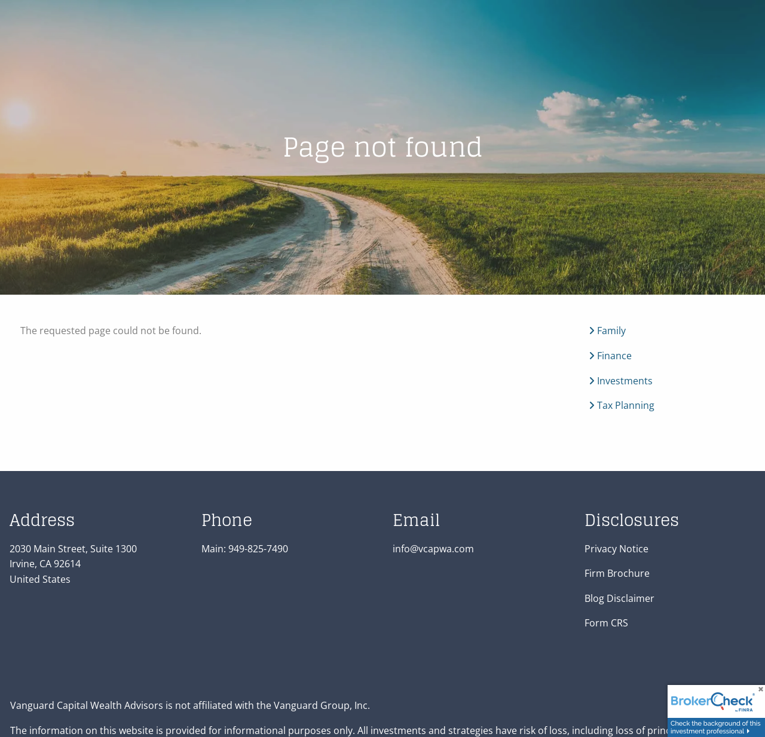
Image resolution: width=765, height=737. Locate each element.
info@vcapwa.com (433, 548)
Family (607, 331)
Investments (621, 380)
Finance (610, 356)
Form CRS (606, 623)
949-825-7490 (258, 548)
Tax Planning (621, 405)
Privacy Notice (616, 548)
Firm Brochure (617, 573)
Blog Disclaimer (619, 598)
